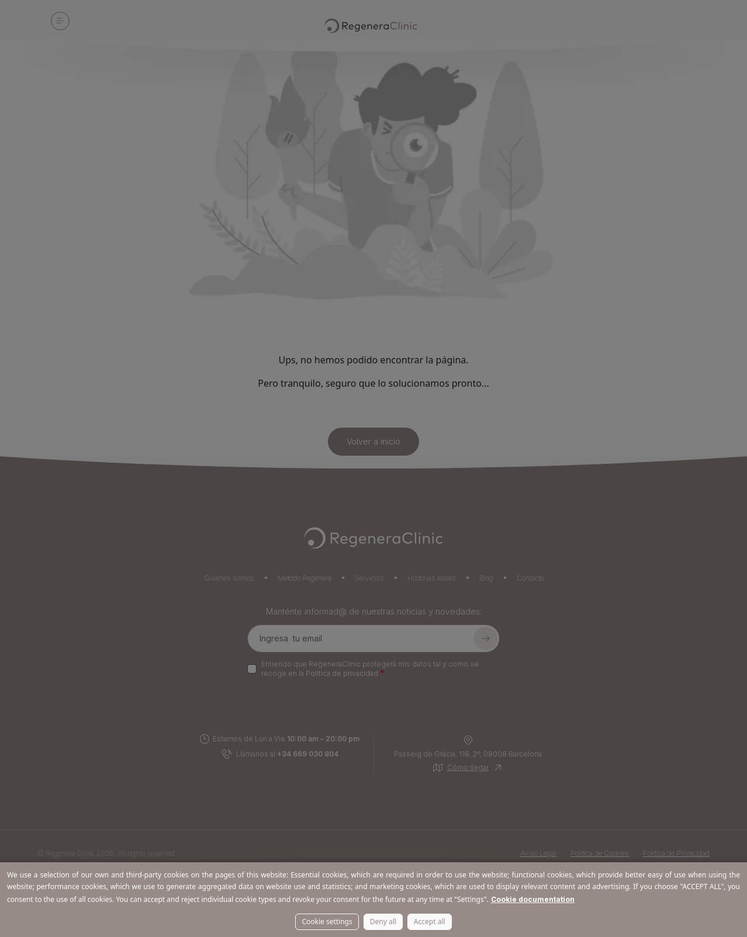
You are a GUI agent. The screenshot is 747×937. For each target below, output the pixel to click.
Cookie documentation (533, 899)
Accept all (429, 921)
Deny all (383, 921)
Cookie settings (327, 921)
